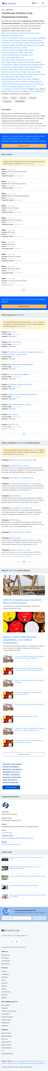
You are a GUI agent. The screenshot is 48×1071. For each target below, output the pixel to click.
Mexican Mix (19, 69)
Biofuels (8, 72)
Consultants (6, 1014)
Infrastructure (6, 1042)
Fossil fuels (27, 79)
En (34, 3)
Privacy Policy (18, 1067)
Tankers (11, 69)
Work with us (6, 964)
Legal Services (6, 1020)
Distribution (16, 35)
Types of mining (27, 40)
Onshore (8, 62)
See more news (24, 754)
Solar (7, 57)
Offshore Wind (34, 81)
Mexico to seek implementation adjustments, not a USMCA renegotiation (20, 640)
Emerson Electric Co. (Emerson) (21, 508)
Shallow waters (23, 50)
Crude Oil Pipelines (14, 40)
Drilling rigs (31, 45)
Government (6, 1022)
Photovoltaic (30, 33)
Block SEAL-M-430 (14, 342)
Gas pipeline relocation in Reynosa (20, 384)
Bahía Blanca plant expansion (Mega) (20, 364)
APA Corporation (15, 538)
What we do (6, 955)
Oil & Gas (5, 26)
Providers (5, 1008)
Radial (24, 72)
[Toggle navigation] (43, 3)
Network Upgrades (21, 55)
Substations (23, 38)
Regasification (12, 79)
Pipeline (4, 997)
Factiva (4, 989)
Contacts (5, 977)
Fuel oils (21, 81)
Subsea (12, 60)
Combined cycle (21, 45)
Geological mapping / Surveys (20, 86)
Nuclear (19, 79)
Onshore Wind (15, 57)
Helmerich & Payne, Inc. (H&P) (20, 550)
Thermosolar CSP (23, 62)
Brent (26, 81)
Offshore (22, 77)
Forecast (4, 983)
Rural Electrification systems (16, 84)
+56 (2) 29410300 (35, 91)
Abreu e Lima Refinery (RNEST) (18, 374)
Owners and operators (9, 1011)
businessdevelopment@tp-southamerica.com (17, 838)
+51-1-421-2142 (7, 833)
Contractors (6, 1005)
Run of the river (16, 72)
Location (27, 69)
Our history (5, 958)
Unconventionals (12, 38)
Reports (4, 986)
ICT (3, 1050)
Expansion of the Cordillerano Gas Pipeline (22, 394)
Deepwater (33, 43)
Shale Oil (38, 84)
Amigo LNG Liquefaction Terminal (19, 404)
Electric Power (6, 1033)
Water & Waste (7, 1045)
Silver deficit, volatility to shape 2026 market (24, 885)
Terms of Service (7, 1067)
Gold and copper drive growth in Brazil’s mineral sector (27, 876)
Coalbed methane (17, 67)
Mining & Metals (7, 1036)
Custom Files (6, 992)
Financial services (7, 1017)
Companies (5, 974)
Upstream (7, 67)
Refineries (10, 81)
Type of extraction (11, 74)
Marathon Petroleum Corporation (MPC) (23, 460)
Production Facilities (31, 67)
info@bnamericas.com (13, 91)
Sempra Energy (15, 496)
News (3, 980)
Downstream (22, 74)
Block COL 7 (12, 332)
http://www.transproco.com (11, 844)
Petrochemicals (7, 1048)
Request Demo (24, 146)
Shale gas (30, 84)
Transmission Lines (22, 60)
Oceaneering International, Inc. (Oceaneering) (25, 483)
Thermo (8, 33)
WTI (17, 77)
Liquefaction (8, 89)
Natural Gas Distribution (31, 64)
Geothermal (13, 50)
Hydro (14, 62)
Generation (10, 55)
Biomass (15, 33)
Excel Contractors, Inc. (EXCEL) (20, 532)
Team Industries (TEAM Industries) (22, 478)
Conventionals (33, 38)
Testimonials (6, 961)
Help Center (28, 1067)
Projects (4, 971)
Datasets (5, 994)
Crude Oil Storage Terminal (19, 43)
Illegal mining (18, 64)
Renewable (35, 89)
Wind (3, 33)
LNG (16, 81)
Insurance (5, 1025)
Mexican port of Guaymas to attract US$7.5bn (29, 704)
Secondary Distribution (21, 89)
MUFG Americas (15, 520)
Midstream (14, 52)
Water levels (32, 72)
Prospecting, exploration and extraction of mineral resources (23, 47)
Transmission (8, 64)
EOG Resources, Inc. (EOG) (19, 466)
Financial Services (7, 1053)
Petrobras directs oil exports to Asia (26, 716)
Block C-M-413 (13, 414)
